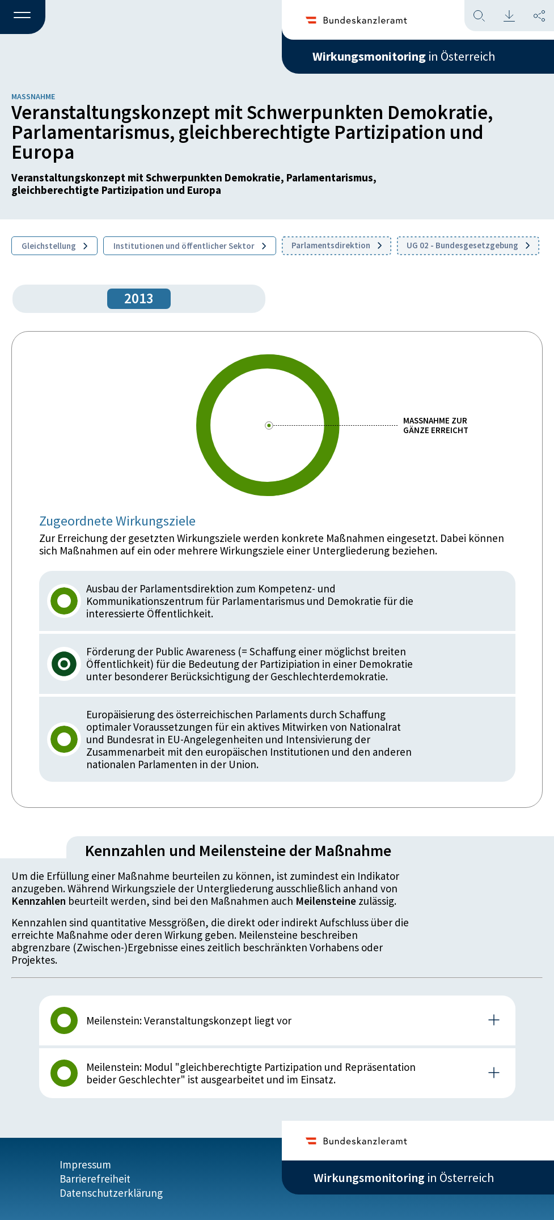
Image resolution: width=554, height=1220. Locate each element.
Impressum (85, 1164)
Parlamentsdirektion (336, 245)
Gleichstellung (54, 245)
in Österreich (403, 56)
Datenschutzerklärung (111, 1193)
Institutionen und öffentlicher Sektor (189, 245)
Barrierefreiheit (95, 1178)
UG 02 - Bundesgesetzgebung (468, 245)
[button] (22, 18)
